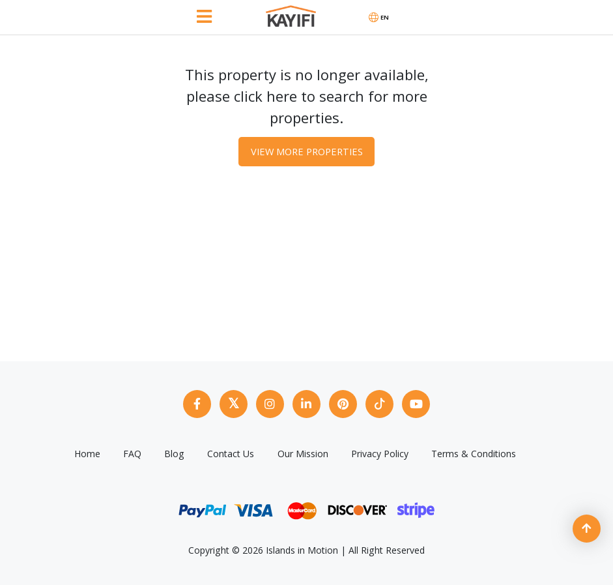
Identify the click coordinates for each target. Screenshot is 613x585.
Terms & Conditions (473, 453)
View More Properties (307, 151)
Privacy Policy (379, 453)
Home (87, 453)
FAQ (132, 453)
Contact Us (230, 453)
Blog (174, 453)
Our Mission (303, 453)
